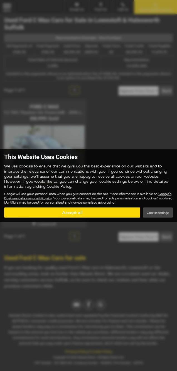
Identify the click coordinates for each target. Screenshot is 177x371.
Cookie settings (158, 212)
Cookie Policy (59, 186)
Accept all (72, 212)
